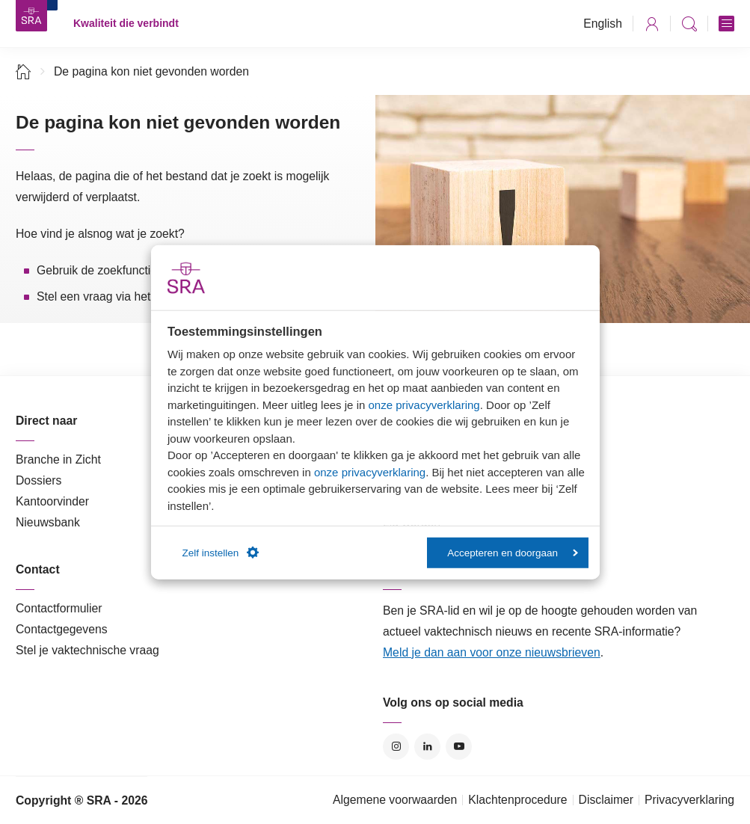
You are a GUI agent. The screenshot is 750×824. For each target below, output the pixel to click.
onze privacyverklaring (423, 404)
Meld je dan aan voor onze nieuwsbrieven (491, 652)
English (602, 23)
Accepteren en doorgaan (512, 552)
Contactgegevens (62, 629)
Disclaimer (606, 799)
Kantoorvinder (52, 501)
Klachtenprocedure (517, 799)
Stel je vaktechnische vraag (87, 650)
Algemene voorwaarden (395, 799)
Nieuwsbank (48, 522)
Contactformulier (59, 608)
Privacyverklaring (689, 799)
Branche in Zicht (58, 459)
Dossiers (38, 480)
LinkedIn (427, 747)
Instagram (396, 747)
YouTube (459, 747)
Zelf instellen (220, 553)
